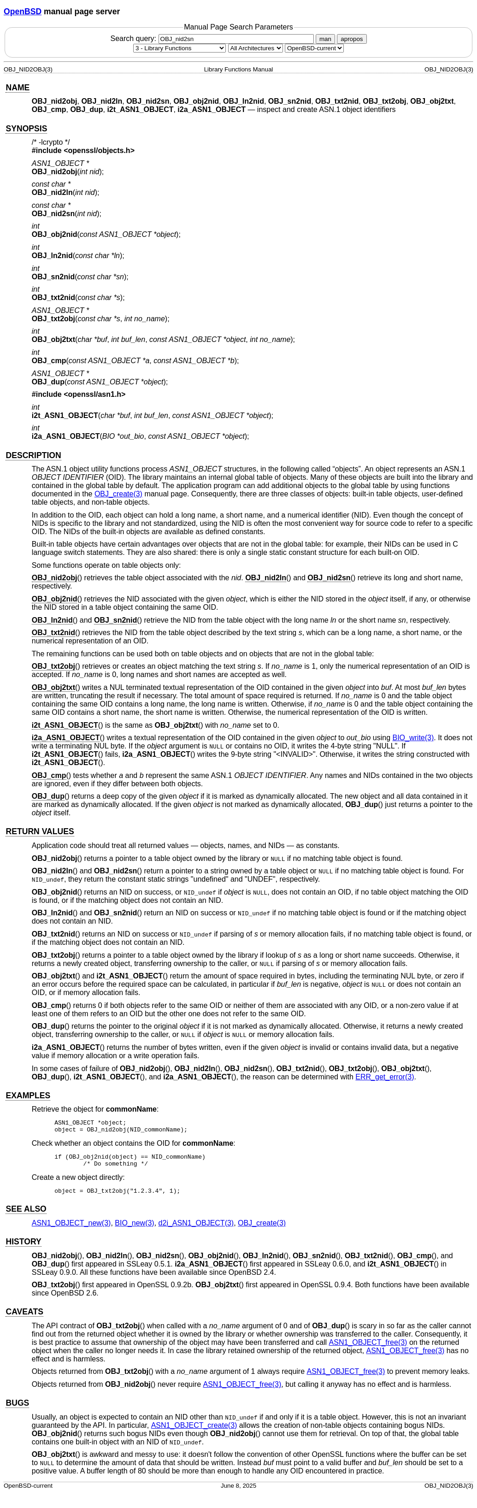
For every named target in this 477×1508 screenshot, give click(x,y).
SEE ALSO (26, 1215)
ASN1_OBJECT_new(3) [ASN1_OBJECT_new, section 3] (71, 1230)
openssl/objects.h (99, 150)
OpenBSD (22, 11)
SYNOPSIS (26, 128)
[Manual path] (314, 48)
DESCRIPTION (33, 455)
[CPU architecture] (255, 48)
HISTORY (23, 1248)
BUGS (17, 1409)
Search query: (213, 38)
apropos (352, 38)
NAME (17, 87)
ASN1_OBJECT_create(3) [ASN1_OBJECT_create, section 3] (194, 1432)
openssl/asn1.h (95, 394)
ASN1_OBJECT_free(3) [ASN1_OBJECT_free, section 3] (368, 1349)
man (325, 38)
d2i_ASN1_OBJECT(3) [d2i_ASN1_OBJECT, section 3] (196, 1230)
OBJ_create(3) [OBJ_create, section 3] (118, 494)
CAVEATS (24, 1318)
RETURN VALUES (40, 831)
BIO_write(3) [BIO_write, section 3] (413, 738)
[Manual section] (179, 48)
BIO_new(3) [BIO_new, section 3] (134, 1230)
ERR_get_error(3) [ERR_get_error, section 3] (384, 1077)
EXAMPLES (28, 1095)
